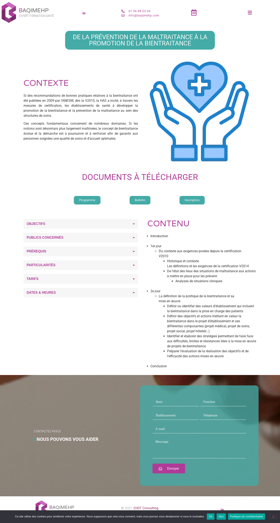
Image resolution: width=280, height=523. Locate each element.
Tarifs (32, 279)
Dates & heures (41, 292)
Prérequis (36, 251)
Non (221, 516)
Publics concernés (45, 237)
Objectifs (36, 224)
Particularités (41, 265)
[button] (81, 224)
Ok (210, 516)
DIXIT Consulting (146, 508)
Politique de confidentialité (246, 516)
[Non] (273, 516)
